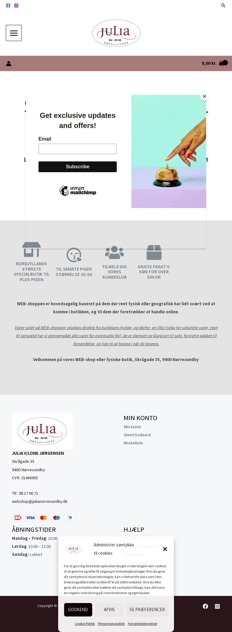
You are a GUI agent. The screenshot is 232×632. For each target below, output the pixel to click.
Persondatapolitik (111, 623)
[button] (165, 549)
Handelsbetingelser (142, 623)
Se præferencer (147, 609)
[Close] (204, 96)
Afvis (109, 609)
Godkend (78, 609)
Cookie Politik (85, 623)
